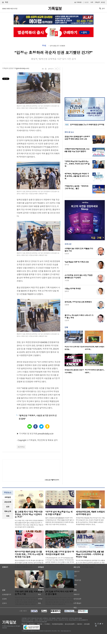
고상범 (67, 280)
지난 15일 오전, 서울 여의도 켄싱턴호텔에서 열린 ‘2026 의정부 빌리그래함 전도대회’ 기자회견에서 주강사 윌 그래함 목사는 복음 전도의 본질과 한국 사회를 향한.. (29, 523)
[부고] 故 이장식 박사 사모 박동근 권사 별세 (59, 593)
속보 (67, 124)
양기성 (67, 265)
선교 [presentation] (7, 507)
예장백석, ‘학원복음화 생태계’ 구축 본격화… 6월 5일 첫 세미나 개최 (77, 176)
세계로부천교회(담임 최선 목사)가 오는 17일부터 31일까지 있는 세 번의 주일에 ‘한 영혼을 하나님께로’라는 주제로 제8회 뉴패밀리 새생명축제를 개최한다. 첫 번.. (90, 521)
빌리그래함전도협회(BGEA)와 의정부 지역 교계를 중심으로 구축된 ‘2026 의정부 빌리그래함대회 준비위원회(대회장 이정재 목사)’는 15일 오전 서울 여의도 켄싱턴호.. (59, 521)
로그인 (103, 2)
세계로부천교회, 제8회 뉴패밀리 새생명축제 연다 (90, 513)
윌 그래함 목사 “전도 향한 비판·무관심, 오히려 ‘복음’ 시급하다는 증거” (29, 514)
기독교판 (78, 2)
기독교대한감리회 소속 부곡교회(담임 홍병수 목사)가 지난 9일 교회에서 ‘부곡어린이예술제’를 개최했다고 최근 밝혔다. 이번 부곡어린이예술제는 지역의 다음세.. (59, 561)
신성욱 (67, 320)
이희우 (67, 254)
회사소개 (24, 624)
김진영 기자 (12, 68)
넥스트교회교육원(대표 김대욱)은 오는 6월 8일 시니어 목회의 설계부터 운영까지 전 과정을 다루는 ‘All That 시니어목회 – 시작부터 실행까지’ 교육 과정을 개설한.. (90, 563)
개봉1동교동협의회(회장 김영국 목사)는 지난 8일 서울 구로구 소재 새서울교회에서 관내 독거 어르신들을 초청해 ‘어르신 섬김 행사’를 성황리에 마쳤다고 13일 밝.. (29, 601)
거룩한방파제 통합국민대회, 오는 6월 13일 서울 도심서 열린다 (77, 150)
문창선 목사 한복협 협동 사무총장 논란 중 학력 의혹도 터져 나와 (77, 137)
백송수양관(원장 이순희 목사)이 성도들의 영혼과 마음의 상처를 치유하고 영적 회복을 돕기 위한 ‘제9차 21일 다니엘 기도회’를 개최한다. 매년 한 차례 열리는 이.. (29, 563)
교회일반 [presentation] (7, 497)
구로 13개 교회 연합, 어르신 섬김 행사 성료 (28, 593)
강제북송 (22, 447)
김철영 (67, 305)
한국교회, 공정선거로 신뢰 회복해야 (78, 302)
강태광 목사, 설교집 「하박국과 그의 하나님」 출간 (76, 187)
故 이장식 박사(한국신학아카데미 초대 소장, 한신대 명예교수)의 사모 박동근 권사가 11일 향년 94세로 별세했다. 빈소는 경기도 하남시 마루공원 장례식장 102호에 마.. (59, 601)
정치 (44, 46)
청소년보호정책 (69, 624)
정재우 (67, 291)
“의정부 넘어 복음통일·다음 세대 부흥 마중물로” (59, 513)
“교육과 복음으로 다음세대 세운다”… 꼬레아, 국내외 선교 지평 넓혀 (77, 163)
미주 (92, 2)
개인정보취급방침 (57, 624)
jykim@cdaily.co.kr (23, 68)
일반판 (86, 2)
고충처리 (79, 624)
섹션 (5, 2)
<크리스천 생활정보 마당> (52, 480)
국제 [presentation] (7, 516)
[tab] (7, 497)
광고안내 (32, 624)
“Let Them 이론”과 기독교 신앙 (77, 262)
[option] (75, 341)
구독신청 (97, 2)
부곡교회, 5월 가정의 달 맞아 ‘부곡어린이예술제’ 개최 (59, 553)
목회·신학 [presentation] (7, 511)
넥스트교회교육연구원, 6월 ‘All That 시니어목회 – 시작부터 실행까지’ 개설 (90, 554)
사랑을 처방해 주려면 (73, 288)
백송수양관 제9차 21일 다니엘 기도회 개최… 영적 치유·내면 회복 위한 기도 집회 (29, 554)
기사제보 (47, 624)
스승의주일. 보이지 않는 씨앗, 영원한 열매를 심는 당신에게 (78, 276)
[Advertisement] (84, 81)
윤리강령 (87, 624)
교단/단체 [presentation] (7, 502)
